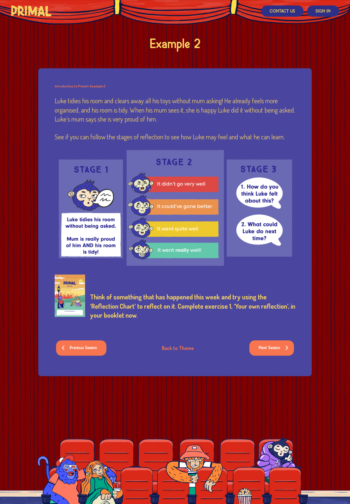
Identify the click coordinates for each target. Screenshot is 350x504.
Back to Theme (178, 348)
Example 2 (97, 86)
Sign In (323, 11)
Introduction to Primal (71, 86)
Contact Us (282, 11)
